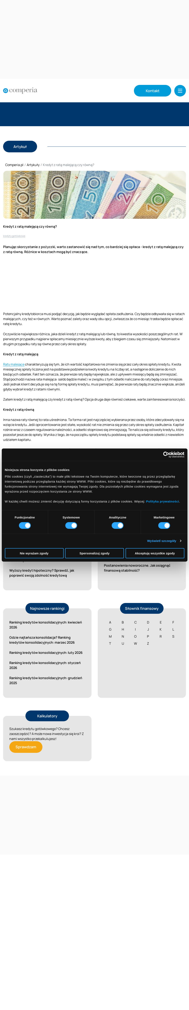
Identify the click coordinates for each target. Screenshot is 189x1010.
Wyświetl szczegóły (161, 541)
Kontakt (153, 90)
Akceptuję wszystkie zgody (155, 553)
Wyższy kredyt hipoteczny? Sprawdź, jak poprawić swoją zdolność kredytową (41, 573)
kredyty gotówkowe (14, 236)
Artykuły (33, 165)
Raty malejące (13, 364)
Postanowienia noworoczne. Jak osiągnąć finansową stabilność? (137, 568)
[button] (180, 91)
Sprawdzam (26, 746)
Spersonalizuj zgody (94, 553)
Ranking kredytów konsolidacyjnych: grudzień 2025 (45, 680)
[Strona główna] (20, 90)
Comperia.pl (14, 165)
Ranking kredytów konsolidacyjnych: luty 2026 (46, 652)
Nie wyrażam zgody (34, 553)
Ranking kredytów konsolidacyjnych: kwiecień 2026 (45, 625)
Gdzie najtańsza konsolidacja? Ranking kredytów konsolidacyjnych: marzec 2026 (42, 640)
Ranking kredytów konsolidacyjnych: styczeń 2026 (45, 665)
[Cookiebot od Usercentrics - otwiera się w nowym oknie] (166, 455)
